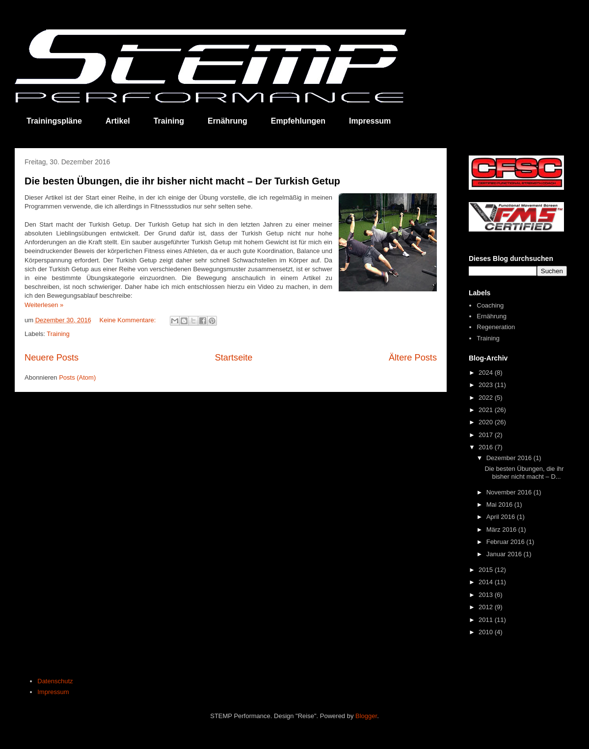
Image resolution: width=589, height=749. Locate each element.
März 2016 (502, 529)
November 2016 (510, 492)
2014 (487, 582)
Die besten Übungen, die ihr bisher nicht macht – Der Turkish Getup (182, 181)
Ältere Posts (413, 357)
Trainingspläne (54, 121)
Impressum (370, 121)
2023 (487, 384)
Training (169, 121)
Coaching (490, 305)
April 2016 (501, 516)
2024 (487, 372)
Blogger (366, 716)
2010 (487, 632)
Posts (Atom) (77, 377)
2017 (487, 435)
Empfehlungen (298, 121)
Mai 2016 (500, 504)
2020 (487, 422)
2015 (487, 569)
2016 (487, 447)
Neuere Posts (52, 357)
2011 (487, 619)
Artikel (118, 121)
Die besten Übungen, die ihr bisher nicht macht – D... (523, 472)
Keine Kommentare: (128, 320)
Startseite (234, 357)
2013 (487, 594)
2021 (487, 409)
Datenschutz (55, 681)
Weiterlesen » (44, 305)
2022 (487, 397)
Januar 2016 (505, 554)
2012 (487, 607)
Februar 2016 (506, 541)
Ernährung (227, 121)
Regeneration (496, 327)
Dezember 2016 (510, 458)
